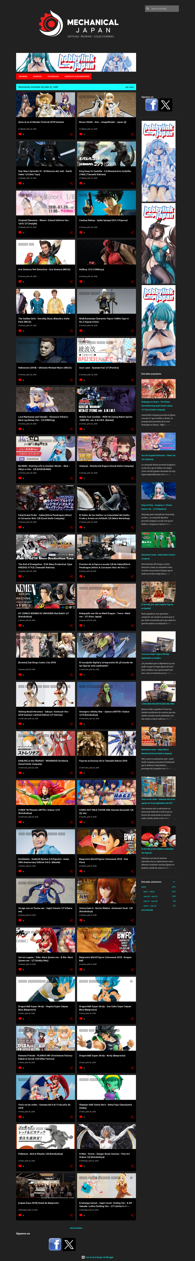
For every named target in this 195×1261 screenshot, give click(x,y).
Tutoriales (52, 76)
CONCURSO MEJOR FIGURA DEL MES (157, 704)
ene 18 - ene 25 (151, 896)
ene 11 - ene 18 (150, 901)
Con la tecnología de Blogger (98, 1257)
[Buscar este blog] (164, 8)
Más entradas (76, 1228)
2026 (143, 887)
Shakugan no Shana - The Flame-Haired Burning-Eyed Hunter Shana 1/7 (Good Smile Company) (157, 406)
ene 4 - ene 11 (150, 906)
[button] (71, 134)
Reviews (22, 76)
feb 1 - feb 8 (149, 891)
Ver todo (129, 87)
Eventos (36, 76)
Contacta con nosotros (76, 76)
